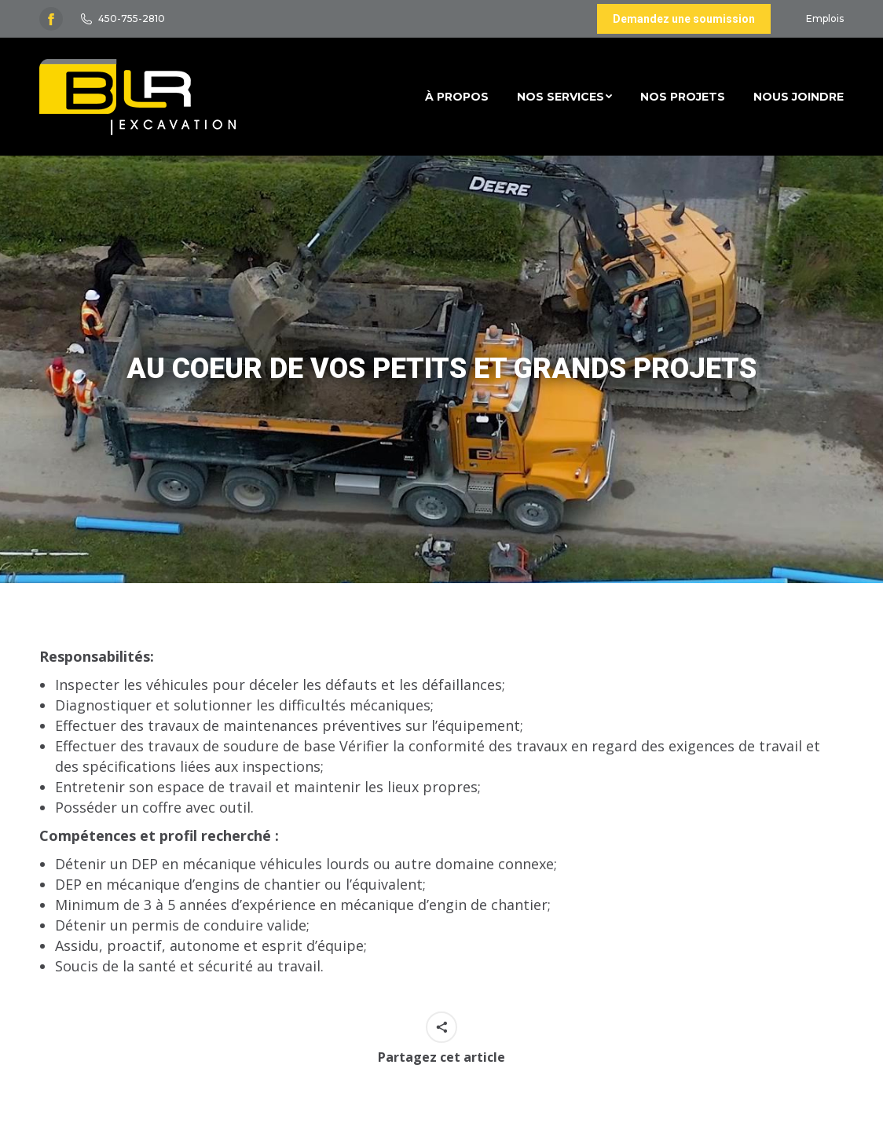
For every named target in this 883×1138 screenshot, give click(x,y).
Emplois (825, 18)
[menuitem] (457, 97)
